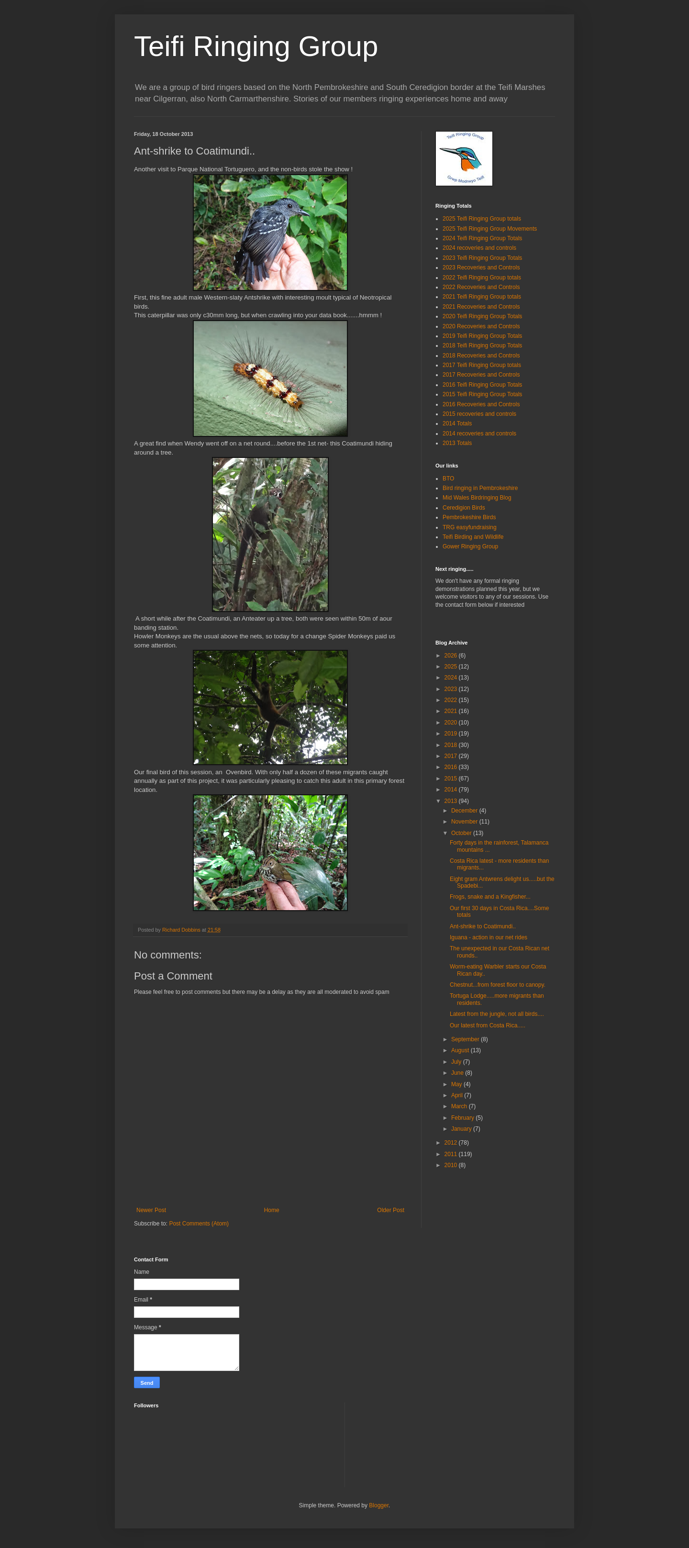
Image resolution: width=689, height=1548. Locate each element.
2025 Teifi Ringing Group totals (482, 218)
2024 (452, 677)
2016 (452, 767)
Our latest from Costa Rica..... (487, 1025)
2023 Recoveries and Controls (481, 267)
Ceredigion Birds (464, 507)
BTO (448, 478)
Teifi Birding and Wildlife (473, 537)
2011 (452, 1154)
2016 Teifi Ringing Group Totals (482, 384)
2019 (452, 733)
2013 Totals (457, 443)
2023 (452, 689)
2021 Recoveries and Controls (481, 306)
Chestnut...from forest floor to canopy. (497, 984)
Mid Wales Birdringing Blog (477, 497)
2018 (452, 745)
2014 (452, 789)
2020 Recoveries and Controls (481, 326)
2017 (452, 756)
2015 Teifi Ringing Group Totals (482, 394)
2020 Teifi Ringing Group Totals (482, 316)
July (457, 1061)
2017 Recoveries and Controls (481, 374)
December (465, 810)
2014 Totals (457, 423)
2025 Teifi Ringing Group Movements (490, 228)
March (460, 1106)
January (462, 1128)
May (457, 1084)
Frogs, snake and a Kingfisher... (490, 896)
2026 (452, 655)
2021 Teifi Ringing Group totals (482, 296)
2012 (452, 1142)
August (461, 1050)
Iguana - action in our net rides (488, 937)
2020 (452, 722)
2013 (452, 801)
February (463, 1117)
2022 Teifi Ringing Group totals (482, 277)
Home (271, 1210)
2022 (452, 700)
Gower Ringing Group (470, 546)
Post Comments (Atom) (199, 1223)
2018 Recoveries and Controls (481, 355)
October (462, 833)
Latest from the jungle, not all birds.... (497, 1014)
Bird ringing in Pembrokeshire (480, 488)
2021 (452, 711)
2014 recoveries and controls (479, 433)
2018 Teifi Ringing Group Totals (482, 345)
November (465, 821)
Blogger (379, 1505)
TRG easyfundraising (470, 527)
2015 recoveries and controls (479, 414)
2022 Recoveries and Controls (481, 287)
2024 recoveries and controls (479, 248)
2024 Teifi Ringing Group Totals (482, 238)
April (457, 1095)
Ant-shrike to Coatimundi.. (483, 926)
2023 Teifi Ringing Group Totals (482, 258)
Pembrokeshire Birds (469, 517)
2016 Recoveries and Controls (481, 404)
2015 (452, 778)
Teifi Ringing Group (256, 46)
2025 (452, 666)
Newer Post (151, 1210)
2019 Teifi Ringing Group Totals (482, 336)
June (458, 1072)
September (466, 1039)
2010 (452, 1165)
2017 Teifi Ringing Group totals (482, 365)
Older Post (390, 1210)
